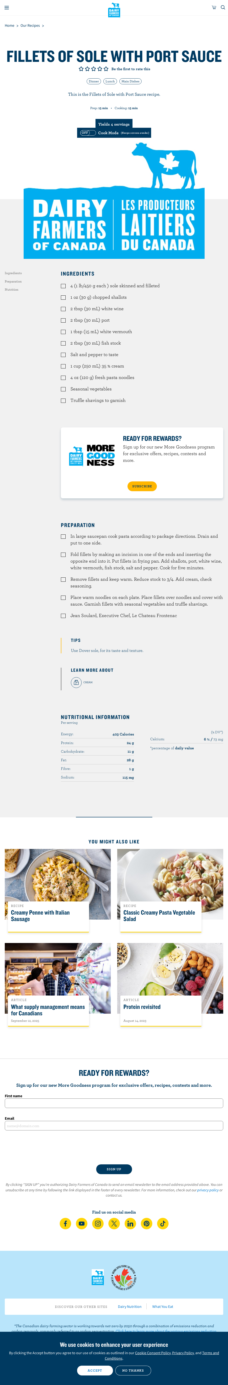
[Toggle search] (223, 7)
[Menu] (6, 7)
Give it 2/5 (87, 68)
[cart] (214, 7)
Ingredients (13, 273)
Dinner (94, 81)
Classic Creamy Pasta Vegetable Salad (159, 915)
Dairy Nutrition (130, 1306)
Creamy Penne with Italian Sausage (40, 915)
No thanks (133, 1370)
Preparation (13, 281)
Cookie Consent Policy (152, 1352)
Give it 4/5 (100, 68)
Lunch (110, 81)
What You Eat (162, 1306)
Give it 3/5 (93, 68)
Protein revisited (142, 1006)
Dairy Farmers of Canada (114, 9)
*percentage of (172, 748)
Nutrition (11, 289)
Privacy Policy (183, 1352)
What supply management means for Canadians (48, 1010)
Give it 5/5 (106, 68)
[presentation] (114, 1147)
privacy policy (208, 1190)
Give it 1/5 (81, 68)
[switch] (114, 133)
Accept (95, 1370)
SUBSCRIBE (142, 486)
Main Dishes (130, 81)
